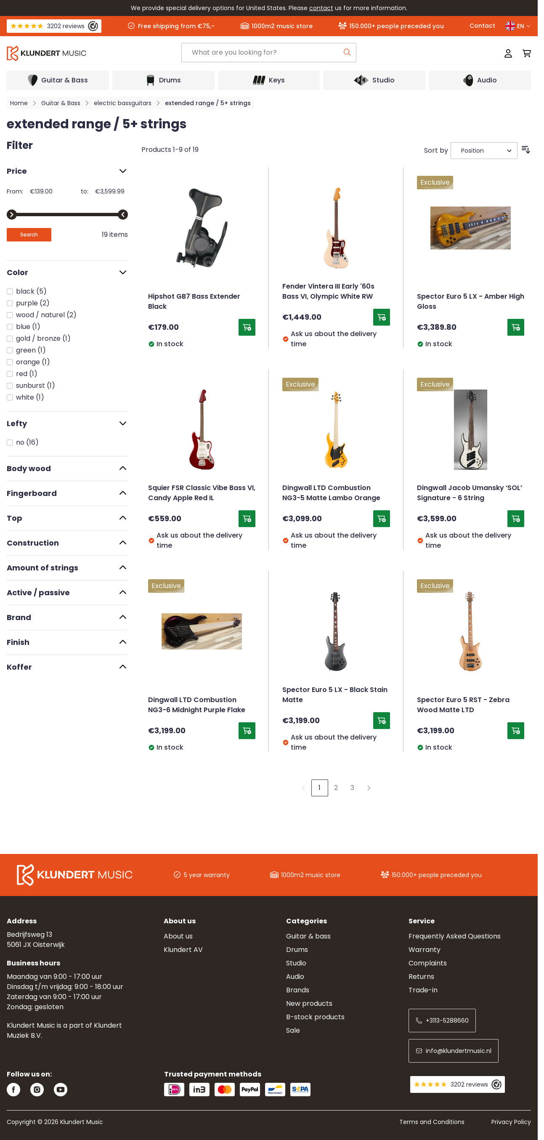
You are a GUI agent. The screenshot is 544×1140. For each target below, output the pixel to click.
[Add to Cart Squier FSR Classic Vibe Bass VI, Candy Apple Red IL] (247, 518)
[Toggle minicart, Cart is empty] (524, 53)
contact (321, 8)
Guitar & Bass (60, 103)
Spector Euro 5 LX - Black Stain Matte (334, 695)
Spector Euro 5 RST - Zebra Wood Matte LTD (463, 705)
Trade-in (423, 990)
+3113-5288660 (442, 1020)
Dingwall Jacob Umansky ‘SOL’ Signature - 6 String (469, 493)
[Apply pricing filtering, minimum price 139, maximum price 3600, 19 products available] (29, 234)
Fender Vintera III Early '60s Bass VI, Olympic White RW (328, 292)
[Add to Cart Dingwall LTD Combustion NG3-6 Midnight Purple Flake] (247, 730)
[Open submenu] (58, 80)
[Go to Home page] (94, 53)
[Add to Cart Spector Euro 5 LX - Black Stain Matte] (381, 720)
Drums (297, 949)
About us (178, 936)
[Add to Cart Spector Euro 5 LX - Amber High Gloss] (515, 327)
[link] (303, 787)
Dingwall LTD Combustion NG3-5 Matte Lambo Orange (331, 493)
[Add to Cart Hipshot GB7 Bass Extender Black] (247, 327)
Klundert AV (183, 949)
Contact (482, 25)
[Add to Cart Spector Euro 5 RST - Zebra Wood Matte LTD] (515, 730)
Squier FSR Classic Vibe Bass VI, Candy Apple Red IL (201, 493)
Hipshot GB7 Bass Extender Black (194, 302)
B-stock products (315, 1017)
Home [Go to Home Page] (19, 103)
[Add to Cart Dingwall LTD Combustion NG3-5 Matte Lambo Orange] (381, 518)
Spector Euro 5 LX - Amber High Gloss (470, 302)
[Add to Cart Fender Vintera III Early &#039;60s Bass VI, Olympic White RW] (381, 317)
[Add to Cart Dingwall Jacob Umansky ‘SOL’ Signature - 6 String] (515, 518)
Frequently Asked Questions (455, 936)
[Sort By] (484, 150)
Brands (297, 990)
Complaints (428, 963)
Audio (295, 976)
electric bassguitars (122, 103)
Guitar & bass (308, 936)
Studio (296, 963)
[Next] (369, 787)
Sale (293, 1030)
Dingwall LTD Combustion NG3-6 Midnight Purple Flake (196, 705)
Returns (421, 976)
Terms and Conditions (431, 1122)
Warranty (425, 949)
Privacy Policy (511, 1122)
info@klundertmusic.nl (453, 1051)
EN (518, 26)
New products (309, 1003)
